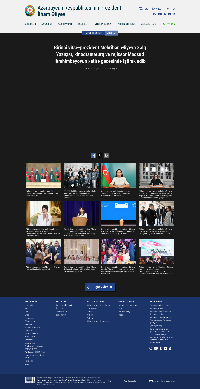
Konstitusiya (29, 318)
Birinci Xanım (61, 315)
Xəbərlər (90, 312)
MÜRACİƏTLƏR (148, 23)
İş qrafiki (59, 308)
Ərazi (27, 312)
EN (174, 8)
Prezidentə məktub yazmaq (159, 305)
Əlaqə (121, 315)
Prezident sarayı (124, 312)
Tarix (27, 308)
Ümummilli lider (30, 305)
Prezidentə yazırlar (156, 308)
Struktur (122, 308)
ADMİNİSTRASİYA (127, 23)
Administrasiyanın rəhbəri (128, 305)
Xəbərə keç (110, 69)
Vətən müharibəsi (31, 333)
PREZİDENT (82, 23)
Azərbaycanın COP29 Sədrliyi (35, 352)
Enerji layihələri (30, 343)
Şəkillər (90, 315)
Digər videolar (102, 287)
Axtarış (171, 24)
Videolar (111, 33)
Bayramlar (29, 324)
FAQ (109, 381)
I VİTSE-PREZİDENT (103, 23)
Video (158, 8)
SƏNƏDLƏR (46, 23)
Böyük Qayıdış (30, 336)
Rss (174, 14)
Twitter (169, 14)
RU (167, 8)
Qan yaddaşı (29, 340)
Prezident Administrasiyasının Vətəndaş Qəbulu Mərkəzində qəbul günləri (160, 320)
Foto (146, 8)
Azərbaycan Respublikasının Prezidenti (80, 7)
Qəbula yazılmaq (156, 326)
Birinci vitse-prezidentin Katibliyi (98, 305)
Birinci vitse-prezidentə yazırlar (98, 321)
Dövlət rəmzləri (30, 321)
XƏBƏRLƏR (30, 23)
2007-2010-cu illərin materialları (162, 381)
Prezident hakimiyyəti (64, 305)
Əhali (27, 315)
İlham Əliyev (51, 14)
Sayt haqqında (130, 381)
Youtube (160, 14)
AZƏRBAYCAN (65, 23)
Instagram (154, 14)
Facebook (165, 14)
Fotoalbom (29, 361)
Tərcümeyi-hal (61, 312)
